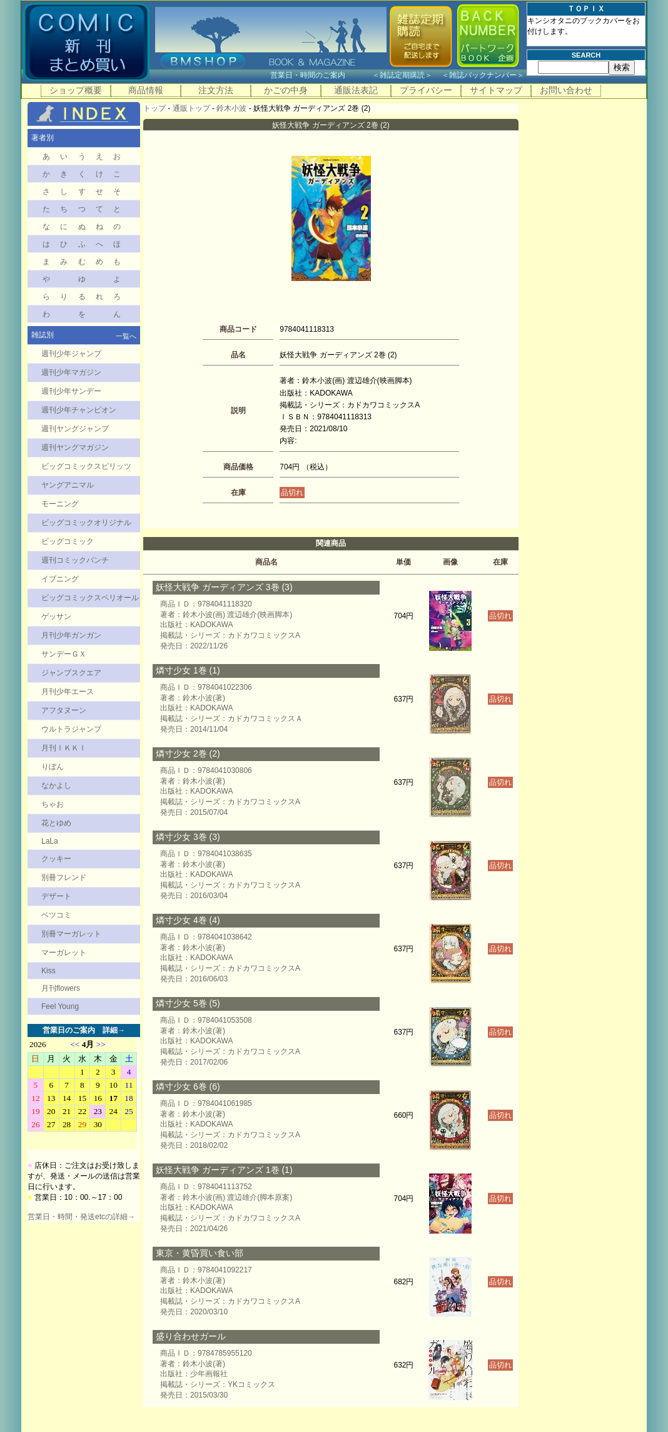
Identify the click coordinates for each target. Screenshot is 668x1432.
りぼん (52, 766)
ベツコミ (56, 915)
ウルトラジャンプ (71, 729)
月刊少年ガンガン (71, 635)
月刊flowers (60, 988)
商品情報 (145, 90)
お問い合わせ (566, 90)
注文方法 (215, 90)
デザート (56, 896)
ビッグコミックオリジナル (86, 522)
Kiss (48, 970)
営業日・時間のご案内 (320, 75)
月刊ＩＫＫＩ (63, 748)
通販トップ (191, 108)
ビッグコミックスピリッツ (86, 466)
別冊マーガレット (71, 933)
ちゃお (52, 804)
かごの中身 (286, 90)
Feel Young (60, 1006)
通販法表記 (356, 90)
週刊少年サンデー (71, 391)
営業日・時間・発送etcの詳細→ (81, 1216)
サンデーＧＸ (63, 654)
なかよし (56, 785)
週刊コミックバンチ (75, 560)
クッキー (56, 858)
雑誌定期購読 (402, 75)
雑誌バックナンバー (483, 75)
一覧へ (126, 336)
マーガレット (63, 952)
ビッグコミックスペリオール (90, 597)
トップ (154, 108)
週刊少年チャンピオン (78, 410)
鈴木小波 (231, 108)
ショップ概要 (75, 90)
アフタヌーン (63, 710)
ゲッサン (56, 616)
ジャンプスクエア (71, 672)
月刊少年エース (67, 691)
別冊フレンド (63, 877)
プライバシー (426, 90)
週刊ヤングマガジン (75, 447)
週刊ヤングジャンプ (75, 428)
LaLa (49, 841)
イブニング (60, 579)
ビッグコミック (67, 541)
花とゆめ (56, 823)
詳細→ (114, 1030)
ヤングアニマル (67, 485)
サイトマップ (496, 90)
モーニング (60, 503)
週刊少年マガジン (71, 372)
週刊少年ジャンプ (71, 353)
